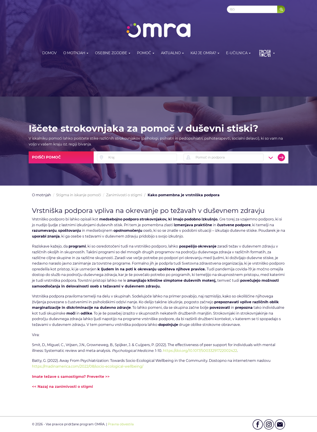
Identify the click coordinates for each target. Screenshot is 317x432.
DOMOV (49, 53)
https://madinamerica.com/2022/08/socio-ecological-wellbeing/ (87, 366)
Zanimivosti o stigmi (124, 195)
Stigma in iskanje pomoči (78, 195)
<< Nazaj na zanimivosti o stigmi (62, 386)
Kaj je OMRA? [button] (204, 53)
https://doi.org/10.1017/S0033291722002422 (200, 351)
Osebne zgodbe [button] (112, 53)
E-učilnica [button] (238, 53)
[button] (266, 53)
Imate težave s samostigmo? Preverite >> (71, 377)
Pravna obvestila (121, 424)
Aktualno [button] (172, 53)
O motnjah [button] (75, 53)
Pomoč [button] (145, 53)
